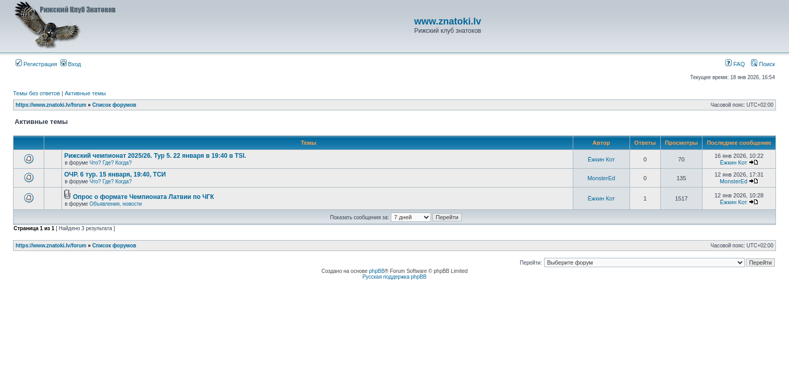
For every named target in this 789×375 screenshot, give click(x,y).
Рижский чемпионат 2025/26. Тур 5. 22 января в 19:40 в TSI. (155, 155)
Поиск (763, 64)
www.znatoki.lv (447, 21)
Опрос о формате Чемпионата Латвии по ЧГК (143, 197)
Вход (70, 64)
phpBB (377, 271)
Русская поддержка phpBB (394, 277)
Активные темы (85, 93)
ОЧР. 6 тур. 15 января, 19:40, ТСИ (115, 174)
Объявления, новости (116, 204)
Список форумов (114, 105)
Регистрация (36, 64)
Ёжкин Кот (601, 159)
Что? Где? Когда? (111, 163)
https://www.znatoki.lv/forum (51, 105)
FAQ (735, 64)
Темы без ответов (36, 93)
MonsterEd (601, 178)
